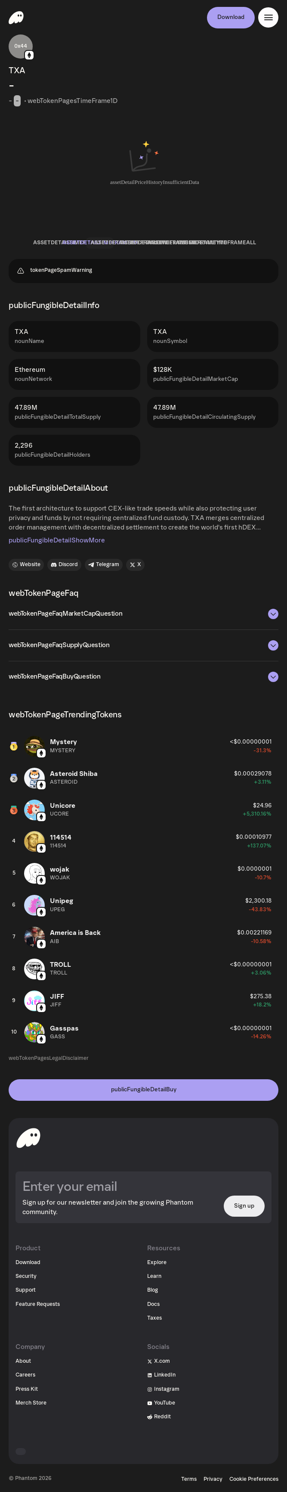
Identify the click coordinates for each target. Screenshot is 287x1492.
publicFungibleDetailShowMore (57, 540)
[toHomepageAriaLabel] (28, 1138)
